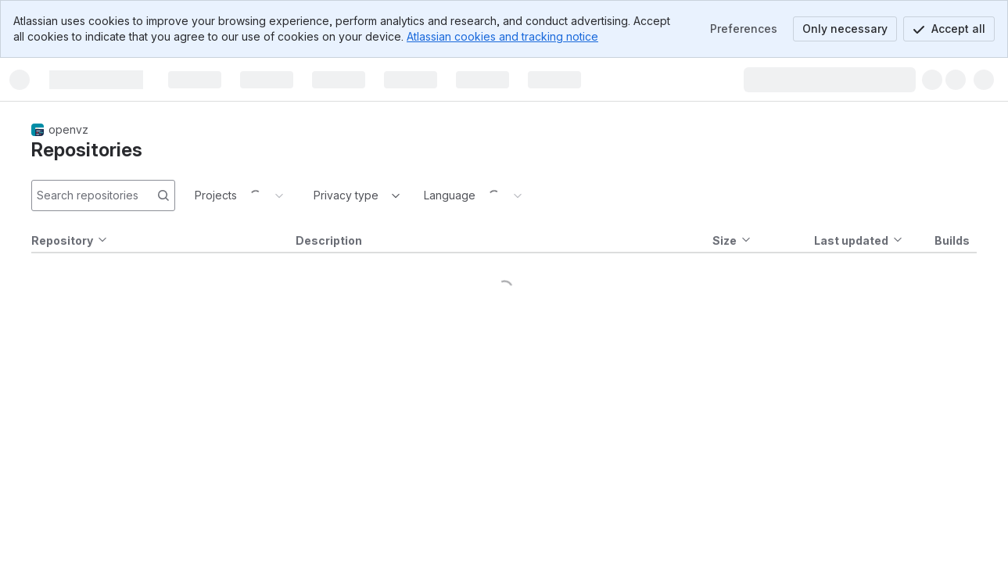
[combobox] (315, 195)
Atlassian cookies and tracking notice (502, 36)
